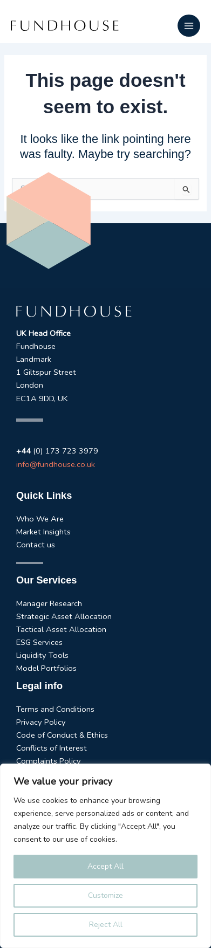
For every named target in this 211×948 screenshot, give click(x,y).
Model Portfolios (46, 668)
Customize (105, 895)
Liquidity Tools (42, 655)
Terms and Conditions (55, 709)
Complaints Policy (48, 760)
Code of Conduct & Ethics (62, 735)
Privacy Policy (41, 722)
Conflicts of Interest (51, 748)
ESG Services (39, 642)
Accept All (105, 866)
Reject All (105, 924)
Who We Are (40, 518)
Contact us (35, 544)
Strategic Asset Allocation (64, 616)
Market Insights (43, 531)
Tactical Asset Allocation (61, 629)
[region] (105, 856)
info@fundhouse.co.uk (55, 464)
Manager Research (49, 603)
